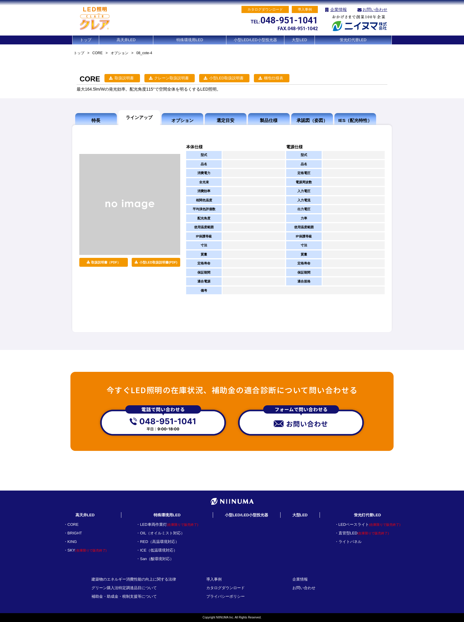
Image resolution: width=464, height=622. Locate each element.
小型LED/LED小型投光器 (255, 40)
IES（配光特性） (355, 120)
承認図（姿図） (312, 120)
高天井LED (126, 40)
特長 (95, 120)
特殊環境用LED (189, 40)
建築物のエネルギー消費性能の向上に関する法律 (133, 579)
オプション (119, 53)
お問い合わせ (374, 9)
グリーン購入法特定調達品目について (124, 588)
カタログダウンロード (225, 588)
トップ (85, 40)
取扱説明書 (124, 78)
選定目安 (225, 120)
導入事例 (214, 579)
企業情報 (338, 9)
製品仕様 (269, 120)
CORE (97, 53)
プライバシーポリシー (225, 596)
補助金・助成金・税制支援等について (124, 596)
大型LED (299, 40)
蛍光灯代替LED (353, 40)
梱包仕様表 (273, 78)
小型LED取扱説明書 (226, 78)
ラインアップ (139, 117)
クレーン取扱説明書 (171, 78)
